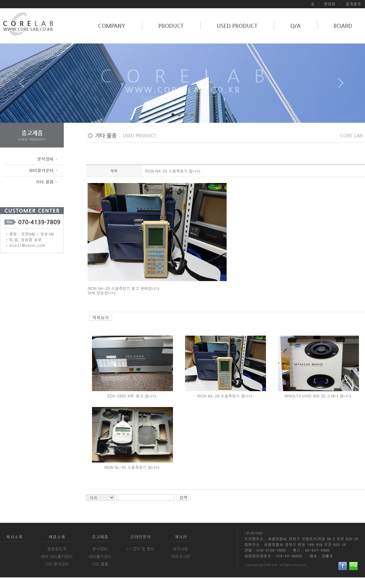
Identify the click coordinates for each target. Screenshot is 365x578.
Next (341, 85)
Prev (24, 85)
